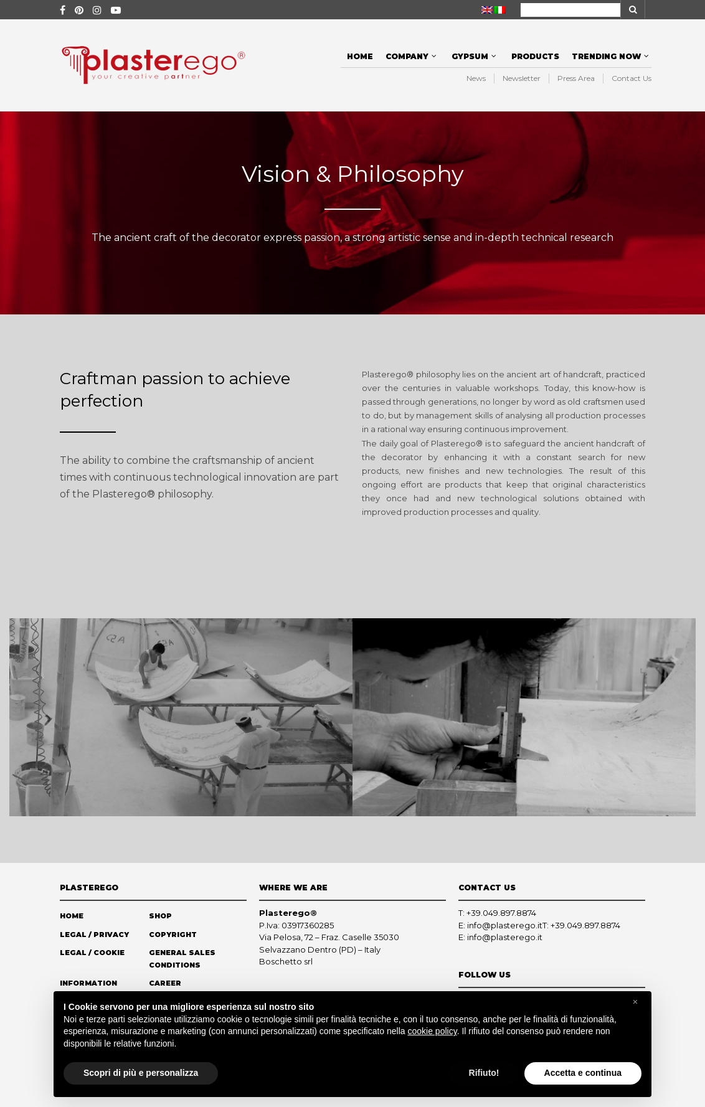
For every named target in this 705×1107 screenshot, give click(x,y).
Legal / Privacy (94, 934)
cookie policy (432, 1031)
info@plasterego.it (504, 925)
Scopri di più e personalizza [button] (140, 1073)
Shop (160, 916)
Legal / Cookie (92, 952)
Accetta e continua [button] (583, 1073)
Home (360, 56)
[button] (635, 1002)
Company (407, 56)
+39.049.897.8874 (501, 913)
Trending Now (606, 56)
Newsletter (522, 78)
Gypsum (470, 56)
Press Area (576, 78)
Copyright (173, 934)
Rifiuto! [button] (484, 1073)
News (476, 78)
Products (535, 56)
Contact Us (631, 78)
